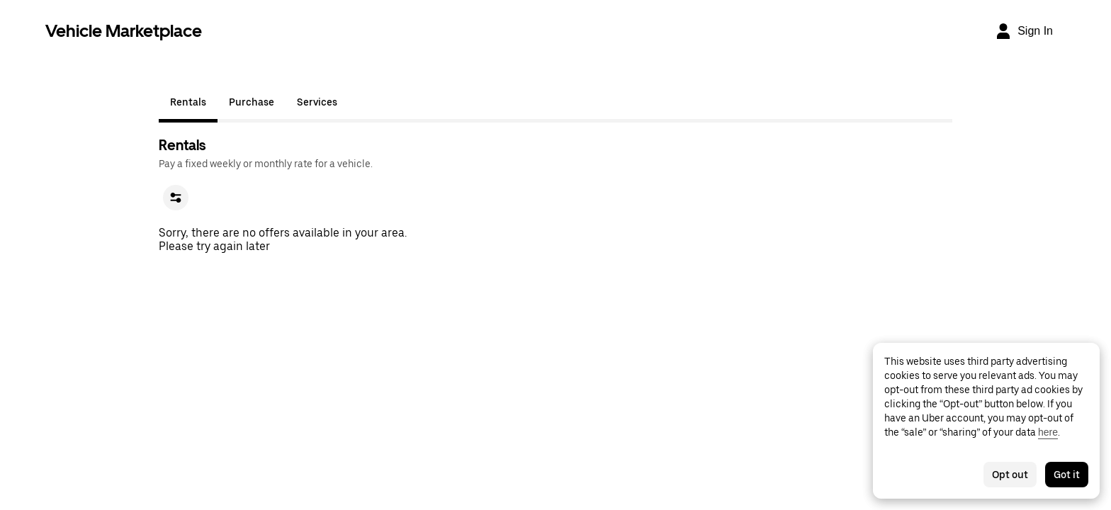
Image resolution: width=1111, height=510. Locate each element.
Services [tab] (317, 102)
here (1048, 432)
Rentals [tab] (188, 102)
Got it (1067, 474)
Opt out (1010, 474)
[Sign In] (1023, 31)
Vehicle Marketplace (123, 31)
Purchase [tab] (251, 102)
